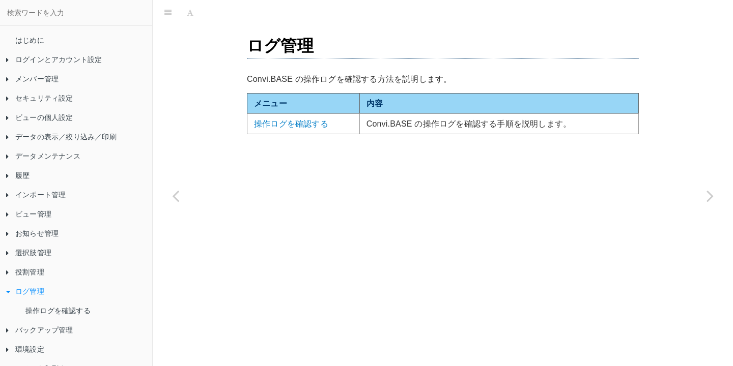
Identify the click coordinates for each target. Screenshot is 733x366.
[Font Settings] (190, 12)
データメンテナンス (43, 156)
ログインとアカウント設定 (54, 59)
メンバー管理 (32, 79)
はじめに (29, 40)
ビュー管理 (28, 214)
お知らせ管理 (32, 233)
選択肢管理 (28, 253)
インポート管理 (36, 195)
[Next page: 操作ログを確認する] (710, 195)
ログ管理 (25, 291)
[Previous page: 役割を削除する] (176, 195)
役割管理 (25, 272)
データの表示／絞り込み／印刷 (61, 137)
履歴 (18, 175)
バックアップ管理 (39, 330)
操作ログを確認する (58, 311)
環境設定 (25, 349)
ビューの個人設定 (39, 117)
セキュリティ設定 (39, 98)
